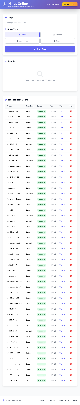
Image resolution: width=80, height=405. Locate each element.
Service (57, 35)
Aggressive (22, 41)
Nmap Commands (52, 4)
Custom (58, 41)
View (62, 111)
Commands (51, 400)
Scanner (42, 400)
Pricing (60, 400)
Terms (75, 400)
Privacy (68, 400)
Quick (22, 35)
